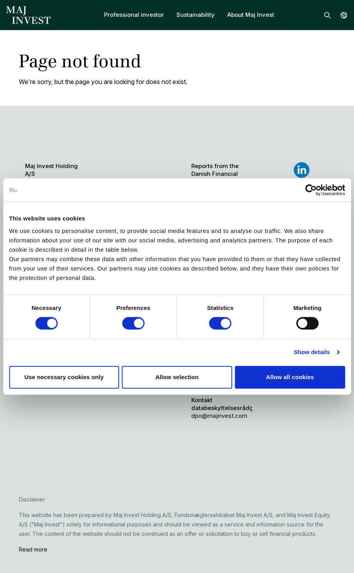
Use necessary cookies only (64, 377)
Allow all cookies (290, 377)
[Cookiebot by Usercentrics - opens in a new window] (311, 190)
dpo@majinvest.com (219, 415)
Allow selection (177, 377)
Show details (312, 352)
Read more (33, 549)
